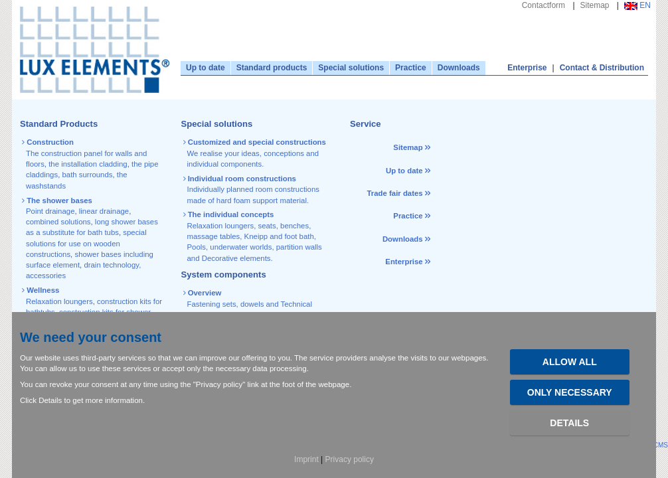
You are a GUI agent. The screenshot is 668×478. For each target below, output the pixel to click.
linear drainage (104, 211)
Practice (410, 67)
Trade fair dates (394, 193)
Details (569, 423)
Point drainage (50, 211)
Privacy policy (349, 459)
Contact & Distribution (602, 67)
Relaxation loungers (59, 301)
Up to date (205, 67)
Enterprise (526, 67)
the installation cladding (87, 164)
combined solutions (58, 222)
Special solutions (351, 67)
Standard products (271, 67)
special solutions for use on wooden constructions (86, 243)
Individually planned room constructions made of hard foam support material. (252, 189)
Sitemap (595, 5)
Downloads (459, 67)
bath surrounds (87, 175)
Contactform (543, 5)
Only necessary (569, 392)
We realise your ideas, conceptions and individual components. (255, 153)
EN (637, 5)
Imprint (306, 459)
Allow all (570, 362)
